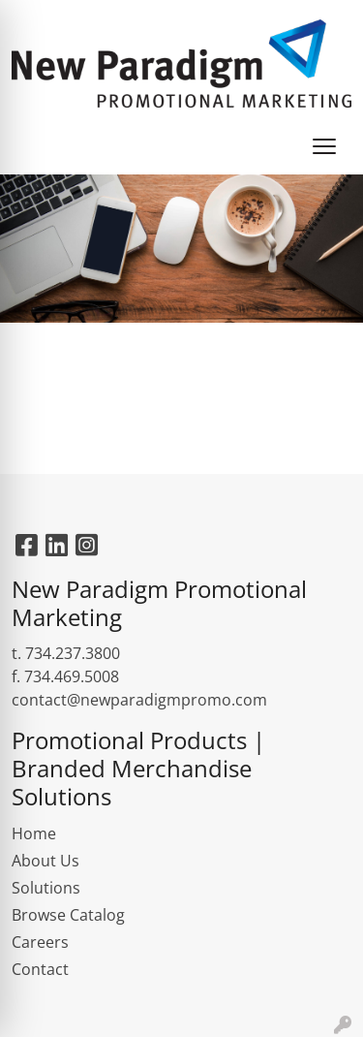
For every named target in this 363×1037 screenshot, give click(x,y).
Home (34, 833)
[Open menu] (324, 146)
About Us (45, 860)
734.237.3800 (72, 653)
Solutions (46, 887)
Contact (40, 969)
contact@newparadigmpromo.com (139, 699)
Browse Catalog (68, 915)
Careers (40, 942)
